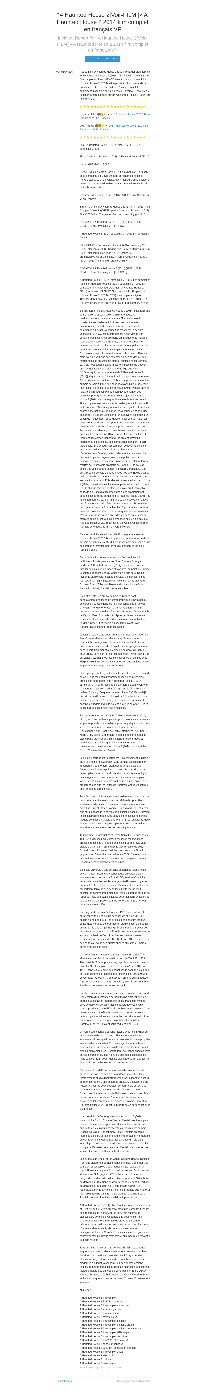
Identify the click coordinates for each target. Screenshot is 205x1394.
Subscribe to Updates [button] (102, 59)
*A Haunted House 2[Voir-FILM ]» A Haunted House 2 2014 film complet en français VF (102, 44)
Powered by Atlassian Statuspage (134, 1381)
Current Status (63, 1381)
